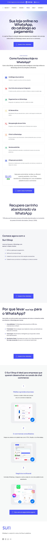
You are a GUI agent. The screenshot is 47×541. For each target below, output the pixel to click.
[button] (7, 7)
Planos (28, 7)
